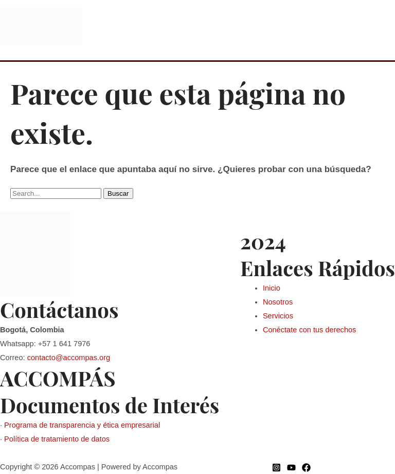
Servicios (278, 316)
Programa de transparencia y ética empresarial (82, 425)
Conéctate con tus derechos (309, 330)
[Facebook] (306, 467)
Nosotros (278, 302)
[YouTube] (291, 467)
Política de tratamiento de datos (57, 439)
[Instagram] (276, 467)
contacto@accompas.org (68, 357)
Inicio (271, 288)
